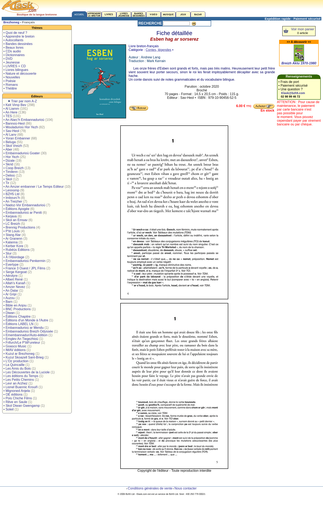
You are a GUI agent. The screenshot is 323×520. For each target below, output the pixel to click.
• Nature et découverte (20, 73)
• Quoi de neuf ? (15, 32)
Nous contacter (185, 488)
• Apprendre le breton (19, 36)
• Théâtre (10, 88)
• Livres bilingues (16, 70)
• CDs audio (12, 51)
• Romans (11, 84)
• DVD (8, 58)
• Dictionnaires (14, 55)
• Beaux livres (13, 47)
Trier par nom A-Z (24, 101)
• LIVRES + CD (15, 66)
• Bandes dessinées (18, 44)
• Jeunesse (12, 62)
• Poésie (10, 81)
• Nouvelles (12, 77)
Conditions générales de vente (150, 488)
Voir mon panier (302, 29)
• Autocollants (13, 40)
